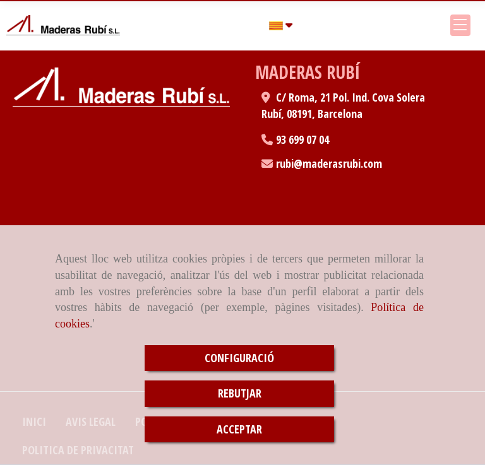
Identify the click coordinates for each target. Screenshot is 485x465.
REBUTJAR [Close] (239, 393)
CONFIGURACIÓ (239, 357)
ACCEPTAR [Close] (239, 429)
